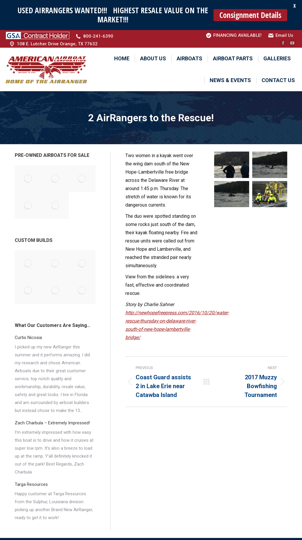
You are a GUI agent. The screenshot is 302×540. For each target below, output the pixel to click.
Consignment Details (250, 15)
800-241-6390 (98, 34)
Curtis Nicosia (28, 335)
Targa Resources (31, 482)
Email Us (284, 33)
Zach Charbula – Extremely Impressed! (52, 421)
